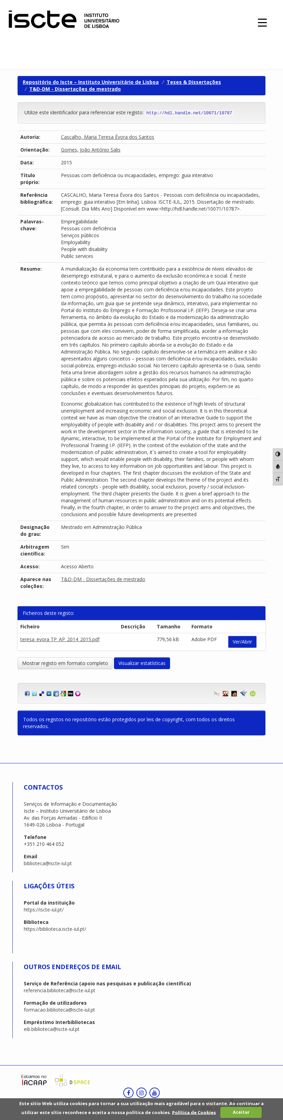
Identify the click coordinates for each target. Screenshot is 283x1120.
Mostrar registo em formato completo (65, 663)
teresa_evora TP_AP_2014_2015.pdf (59, 639)
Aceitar (241, 1112)
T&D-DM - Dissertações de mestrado (75, 89)
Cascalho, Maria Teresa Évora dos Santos (107, 137)
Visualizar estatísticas (142, 663)
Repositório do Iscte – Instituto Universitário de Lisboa (91, 82)
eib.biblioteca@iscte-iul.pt (52, 1029)
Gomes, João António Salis (90, 149)
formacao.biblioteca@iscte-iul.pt (59, 1009)
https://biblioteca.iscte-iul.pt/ (55, 929)
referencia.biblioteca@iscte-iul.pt (59, 990)
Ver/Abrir (242, 641)
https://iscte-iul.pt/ (44, 909)
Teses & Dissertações (194, 82)
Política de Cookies (194, 1112)
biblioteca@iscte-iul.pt (48, 863)
